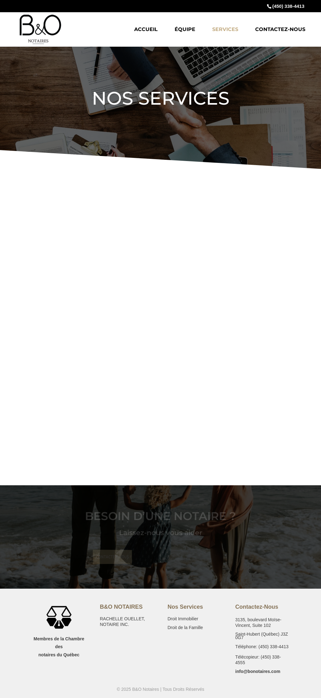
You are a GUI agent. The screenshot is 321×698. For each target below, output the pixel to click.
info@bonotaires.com (258, 671)
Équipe (185, 29)
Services (225, 29)
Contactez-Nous (280, 29)
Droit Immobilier (182, 618)
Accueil (146, 29)
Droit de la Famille (185, 627)
